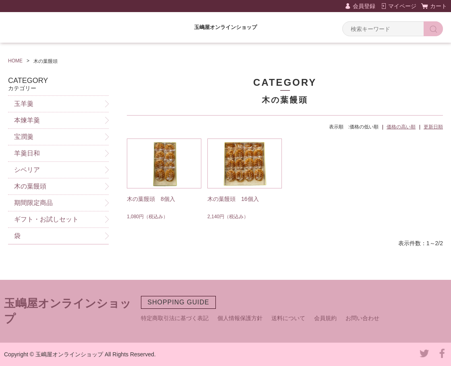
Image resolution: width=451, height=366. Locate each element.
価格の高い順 (401, 127)
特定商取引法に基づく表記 (175, 318)
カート (438, 6)
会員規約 (325, 318)
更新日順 (433, 127)
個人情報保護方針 (240, 318)
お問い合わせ (362, 318)
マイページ (402, 6)
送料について (288, 318)
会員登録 (364, 6)
